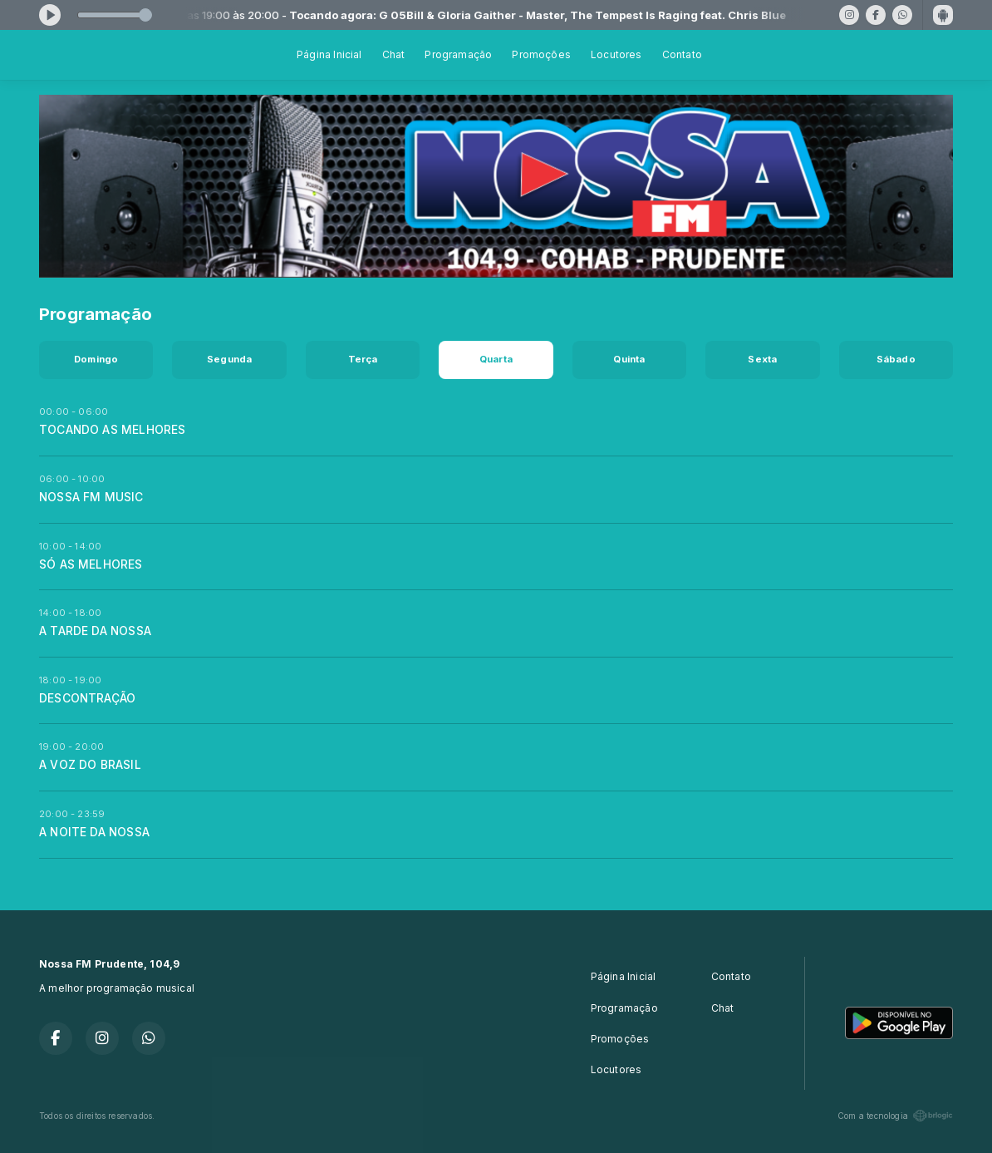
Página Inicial (329, 54)
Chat (393, 54)
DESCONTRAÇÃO (87, 698)
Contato (682, 54)
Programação (458, 54)
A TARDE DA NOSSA (95, 631)
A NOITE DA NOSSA (94, 832)
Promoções (541, 54)
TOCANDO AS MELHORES (112, 429)
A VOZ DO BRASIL (90, 764)
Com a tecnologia (895, 1115)
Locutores (616, 54)
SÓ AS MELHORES (91, 564)
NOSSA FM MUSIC (91, 497)
